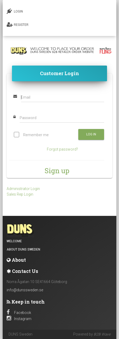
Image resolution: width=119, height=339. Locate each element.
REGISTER (17, 24)
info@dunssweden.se (25, 290)
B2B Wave (102, 334)
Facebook (19, 312)
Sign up (57, 170)
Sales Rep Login (20, 194)
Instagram (19, 319)
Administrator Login (23, 189)
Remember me (31, 135)
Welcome (14, 241)
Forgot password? (62, 149)
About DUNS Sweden (23, 249)
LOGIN (15, 11)
